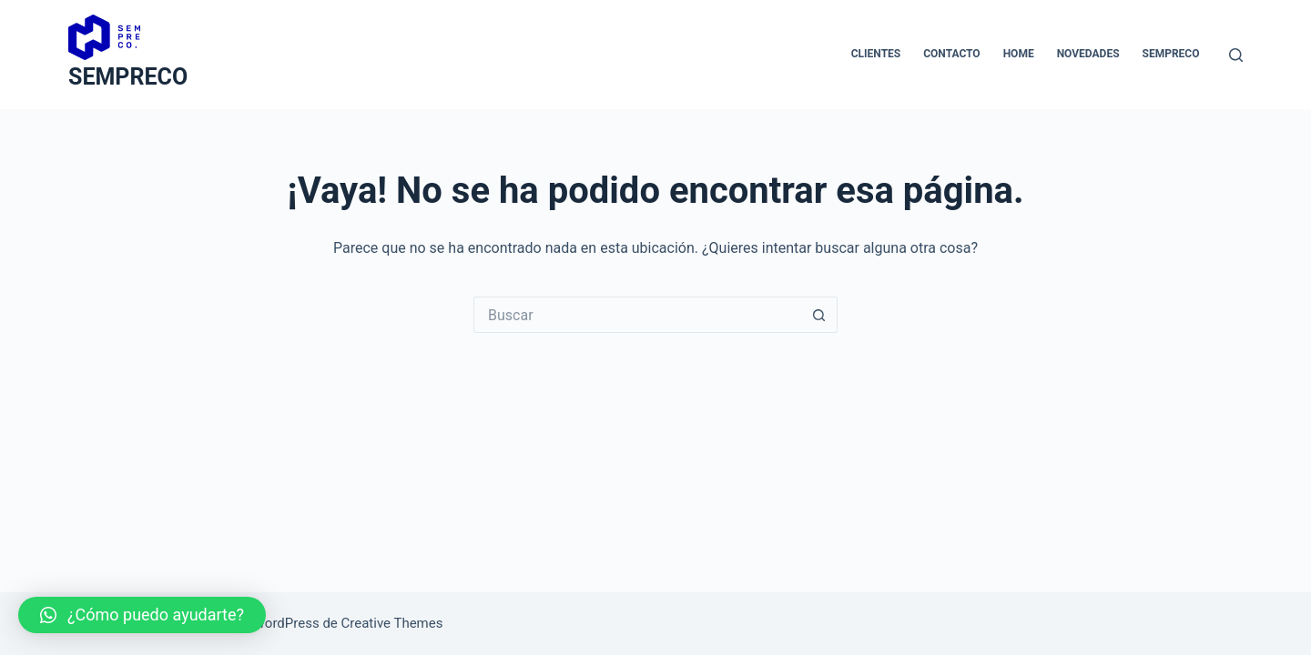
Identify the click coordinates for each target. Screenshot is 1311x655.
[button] (142, 615)
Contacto (951, 53)
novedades (1088, 53)
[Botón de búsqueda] (819, 315)
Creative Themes (392, 623)
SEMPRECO (128, 77)
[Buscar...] (637, 315)
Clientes (875, 53)
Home (1018, 53)
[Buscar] (1236, 55)
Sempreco (1171, 53)
